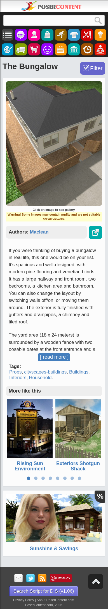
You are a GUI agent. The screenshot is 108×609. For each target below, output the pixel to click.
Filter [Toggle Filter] (96, 68)
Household (40, 377)
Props (15, 372)
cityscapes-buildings (45, 372)
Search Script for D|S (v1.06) (43, 591)
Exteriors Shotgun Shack (78, 466)
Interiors (17, 377)
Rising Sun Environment (30, 466)
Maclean (39, 232)
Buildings (78, 372)
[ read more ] (54, 357)
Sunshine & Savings (54, 548)
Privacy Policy (23, 600)
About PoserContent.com (55, 600)
